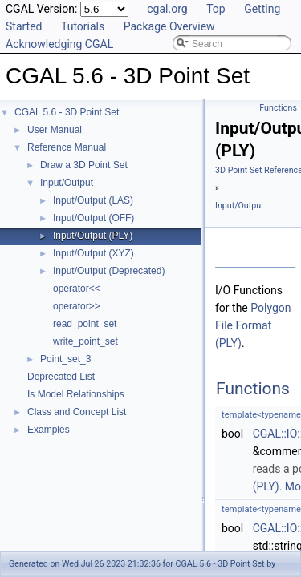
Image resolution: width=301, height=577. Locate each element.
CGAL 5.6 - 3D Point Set (66, 112)
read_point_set (84, 323)
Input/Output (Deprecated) (109, 270)
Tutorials (82, 26)
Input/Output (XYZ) (93, 253)
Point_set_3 (65, 359)
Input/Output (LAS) (93, 200)
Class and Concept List (76, 412)
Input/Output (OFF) (93, 218)
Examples (48, 429)
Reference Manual (66, 147)
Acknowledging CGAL (59, 44)
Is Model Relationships (75, 394)
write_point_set (85, 341)
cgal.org (167, 8)
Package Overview (169, 26)
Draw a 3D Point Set (84, 165)
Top (216, 8)
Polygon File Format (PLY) (253, 325)
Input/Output (66, 182)
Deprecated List (61, 376)
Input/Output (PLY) (92, 235)
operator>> (76, 306)
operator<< (76, 288)
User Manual (54, 129)
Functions (278, 108)
